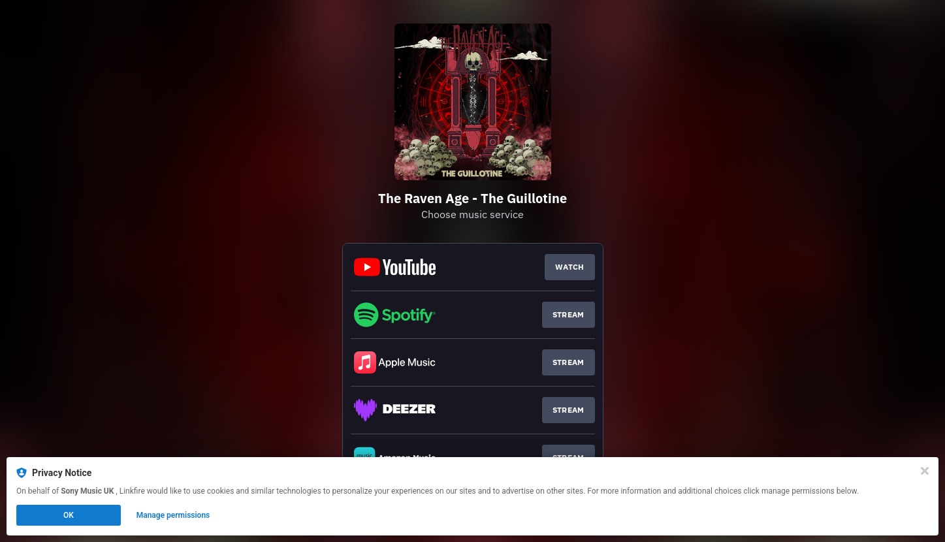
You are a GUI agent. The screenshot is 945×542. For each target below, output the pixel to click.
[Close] (924, 470)
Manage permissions (173, 515)
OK (68, 515)
